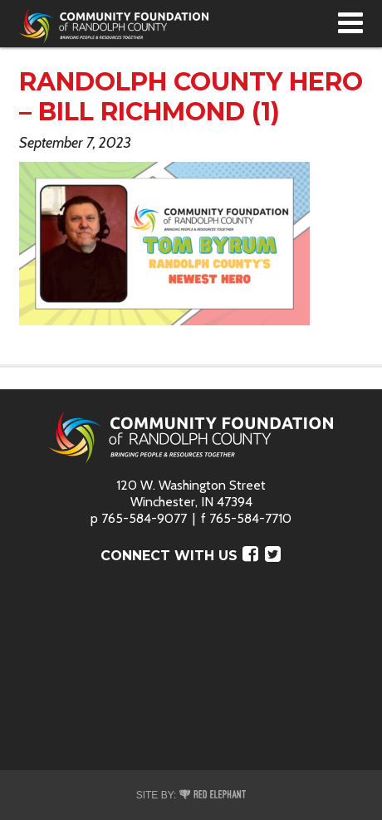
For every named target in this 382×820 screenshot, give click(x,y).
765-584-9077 (144, 518)
